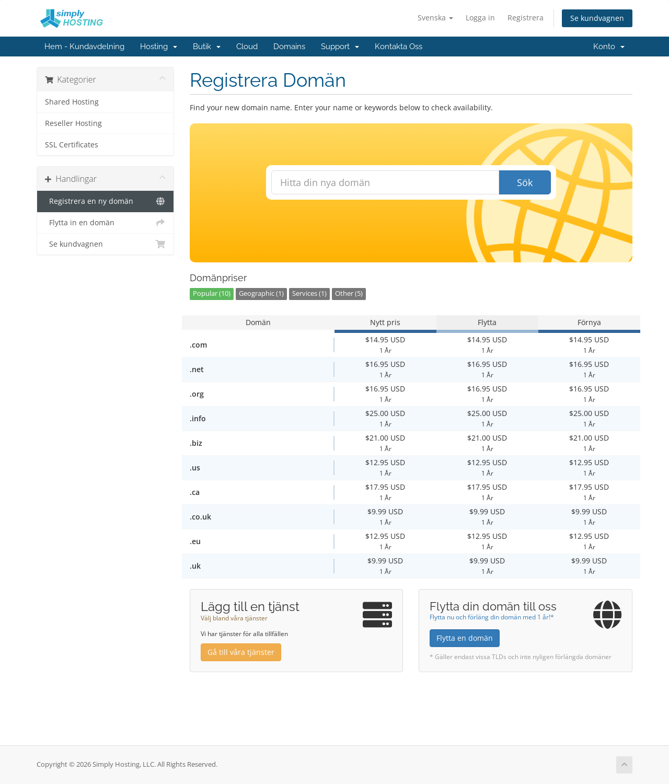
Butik (207, 46)
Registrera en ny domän (105, 201)
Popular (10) (211, 293)
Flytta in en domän (105, 222)
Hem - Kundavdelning (84, 46)
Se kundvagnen (597, 18)
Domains (289, 46)
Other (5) (349, 293)
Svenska (435, 17)
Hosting (158, 46)
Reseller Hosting (73, 123)
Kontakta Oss (398, 46)
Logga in (480, 17)
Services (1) (309, 293)
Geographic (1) (261, 293)
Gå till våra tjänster (240, 652)
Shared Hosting (72, 102)
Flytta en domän (464, 638)
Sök (525, 182)
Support (340, 46)
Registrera (525, 17)
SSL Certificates (71, 144)
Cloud (247, 46)
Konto (609, 46)
